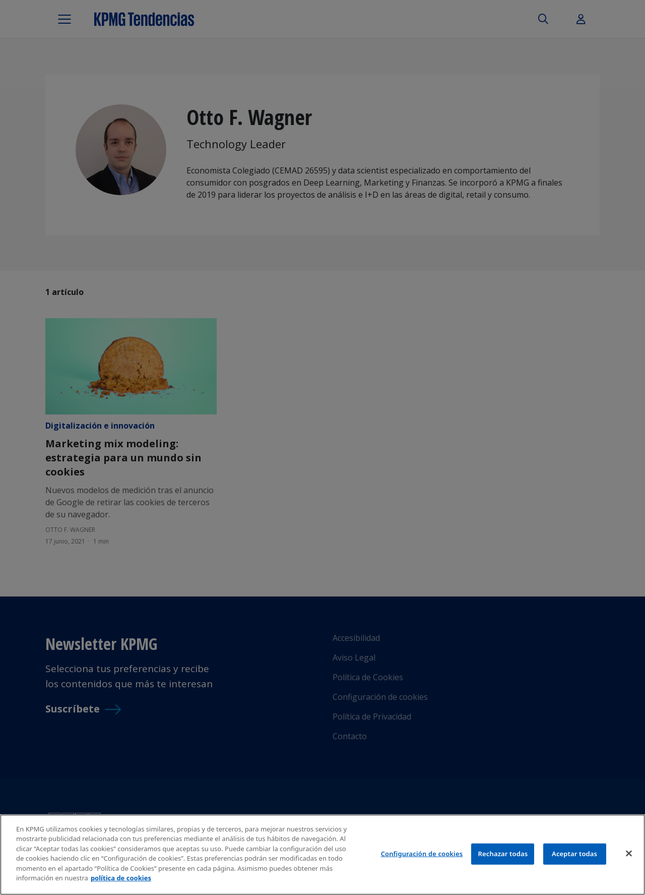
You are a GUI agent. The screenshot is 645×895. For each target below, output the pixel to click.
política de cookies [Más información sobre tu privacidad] (121, 877)
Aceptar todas (574, 853)
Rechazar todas (503, 853)
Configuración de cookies (422, 853)
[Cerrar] (629, 853)
